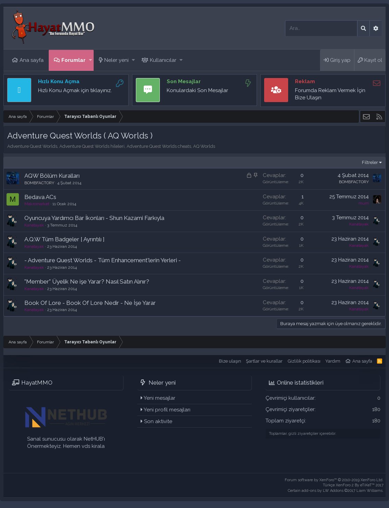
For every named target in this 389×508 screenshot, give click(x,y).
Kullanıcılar (163, 60)
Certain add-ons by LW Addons (336, 490)
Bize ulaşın (230, 361)
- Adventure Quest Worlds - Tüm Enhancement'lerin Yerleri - (102, 260)
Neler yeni (116, 60)
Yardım (332, 361)
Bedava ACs (40, 197)
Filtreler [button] (370, 162)
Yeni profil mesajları (167, 410)
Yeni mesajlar (159, 398)
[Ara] (321, 28)
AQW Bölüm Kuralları (52, 175)
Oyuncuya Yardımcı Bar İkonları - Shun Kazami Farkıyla (94, 217)
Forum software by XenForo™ (334, 480)
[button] (90, 60)
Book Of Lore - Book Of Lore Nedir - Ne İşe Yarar (90, 302)
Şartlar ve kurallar (264, 361)
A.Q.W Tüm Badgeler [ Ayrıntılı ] (64, 239)
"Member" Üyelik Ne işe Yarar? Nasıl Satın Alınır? (86, 281)
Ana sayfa (32, 60)
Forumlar (73, 60)
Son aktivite (158, 421)
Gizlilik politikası (304, 361)
